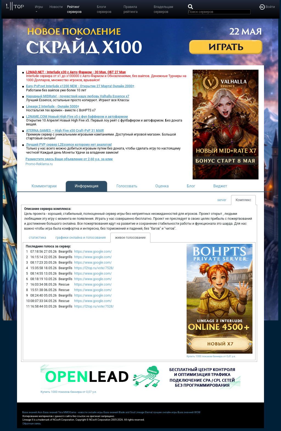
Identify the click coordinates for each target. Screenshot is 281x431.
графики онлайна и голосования (80, 238)
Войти (267, 7)
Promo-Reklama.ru (39, 164)
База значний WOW (189, 412)
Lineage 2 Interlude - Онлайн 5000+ (52, 106)
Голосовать (126, 186)
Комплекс (243, 200)
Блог (191, 186)
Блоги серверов (104, 9)
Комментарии (44, 186)
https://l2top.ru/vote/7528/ (94, 268)
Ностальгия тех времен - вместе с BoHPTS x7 (61, 110)
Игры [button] (39, 7)
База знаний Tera (53, 412)
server (221, 200)
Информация (86, 186)
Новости (56, 7)
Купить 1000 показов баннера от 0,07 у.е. (69, 392)
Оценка (162, 186)
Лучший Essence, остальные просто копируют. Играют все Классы (77, 100)
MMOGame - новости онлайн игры (83, 412)
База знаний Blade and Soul (119, 412)
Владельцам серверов (163, 9)
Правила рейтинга (130, 9)
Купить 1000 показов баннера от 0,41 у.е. (211, 356)
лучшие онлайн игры (165, 412)
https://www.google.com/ (93, 251)
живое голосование (130, 238)
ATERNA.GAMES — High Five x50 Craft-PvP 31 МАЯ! (65, 131)
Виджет (220, 186)
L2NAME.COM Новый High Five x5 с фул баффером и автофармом (77, 117)
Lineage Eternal (144, 412)
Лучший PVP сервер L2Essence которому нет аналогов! (69, 145)
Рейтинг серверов (74, 9)
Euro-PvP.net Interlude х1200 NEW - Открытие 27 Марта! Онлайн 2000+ (80, 86)
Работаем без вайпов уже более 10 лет (56, 90)
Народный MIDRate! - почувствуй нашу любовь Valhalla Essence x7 (77, 96)
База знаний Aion (33, 412)
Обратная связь (32, 423)
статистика (37, 238)
